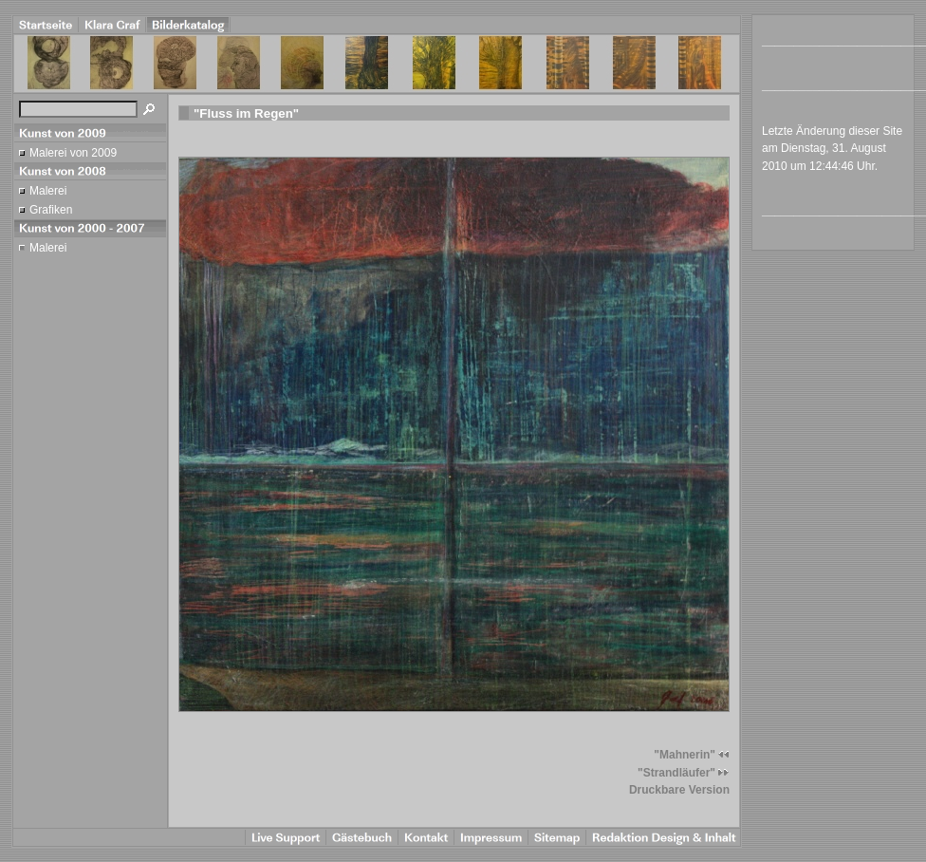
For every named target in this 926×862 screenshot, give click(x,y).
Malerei (47, 190)
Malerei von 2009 (73, 152)
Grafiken (50, 209)
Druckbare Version (679, 789)
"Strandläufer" (684, 772)
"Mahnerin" (692, 754)
